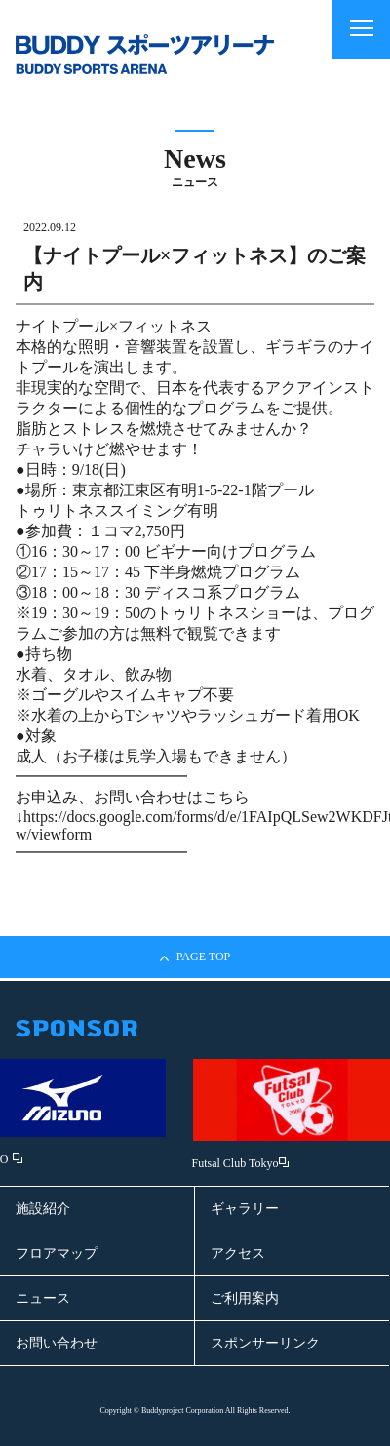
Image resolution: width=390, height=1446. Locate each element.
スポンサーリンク (265, 1343)
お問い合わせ (57, 1343)
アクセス (238, 1253)
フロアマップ (57, 1253)
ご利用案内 (245, 1298)
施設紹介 (43, 1208)
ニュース (43, 1298)
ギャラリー (245, 1208)
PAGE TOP (195, 957)
